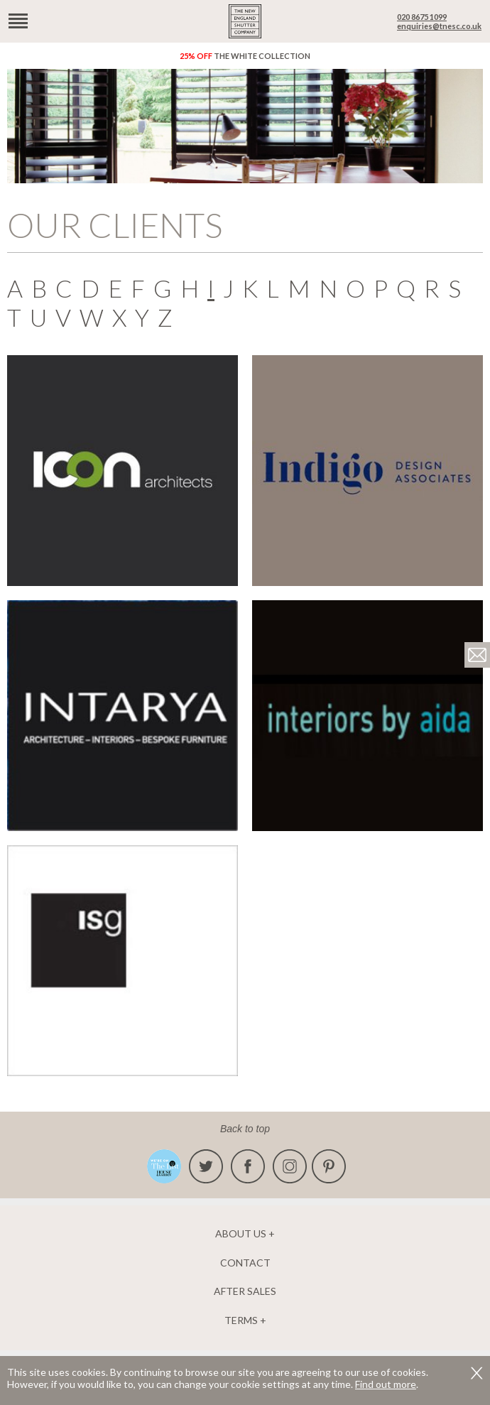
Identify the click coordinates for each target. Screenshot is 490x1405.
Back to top (245, 1128)
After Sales (245, 1291)
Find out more (385, 1384)
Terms (241, 1320)
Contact (245, 1263)
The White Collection (245, 55)
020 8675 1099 (422, 16)
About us (240, 1233)
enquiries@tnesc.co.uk (439, 26)
